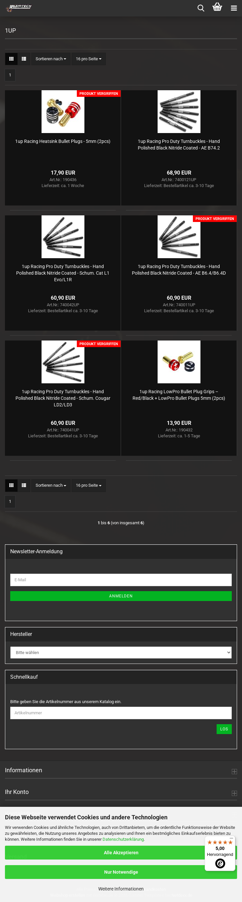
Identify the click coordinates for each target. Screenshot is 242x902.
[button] (11, 59)
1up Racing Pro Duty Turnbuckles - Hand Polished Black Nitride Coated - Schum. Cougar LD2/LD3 (62, 398)
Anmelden (121, 596)
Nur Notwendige (121, 872)
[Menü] (231, 840)
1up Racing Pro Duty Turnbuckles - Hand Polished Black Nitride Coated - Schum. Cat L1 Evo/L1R (62, 273)
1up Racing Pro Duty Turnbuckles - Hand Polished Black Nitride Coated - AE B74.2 (179, 144)
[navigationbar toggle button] (234, 8)
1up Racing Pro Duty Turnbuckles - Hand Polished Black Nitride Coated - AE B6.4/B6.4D (179, 270)
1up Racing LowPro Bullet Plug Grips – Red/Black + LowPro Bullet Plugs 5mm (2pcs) (179, 395)
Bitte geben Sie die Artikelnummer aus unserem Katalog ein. (65, 701)
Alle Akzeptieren (121, 852)
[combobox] (51, 59)
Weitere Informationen (121, 888)
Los (224, 729)
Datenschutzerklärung (123, 839)
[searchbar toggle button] (201, 8)
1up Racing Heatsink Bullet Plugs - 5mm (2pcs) (62, 141)
